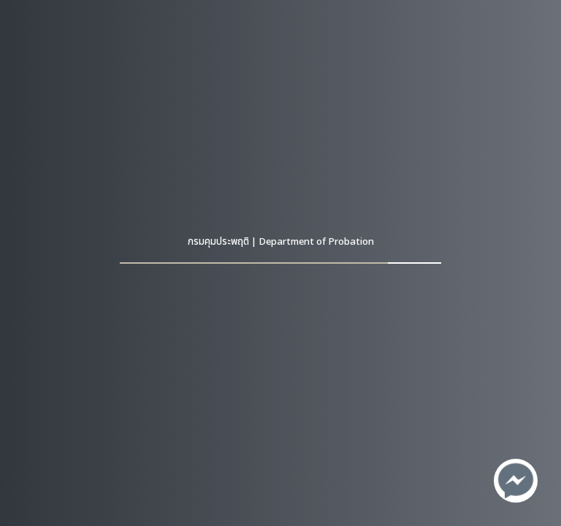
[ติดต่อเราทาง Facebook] (516, 481)
